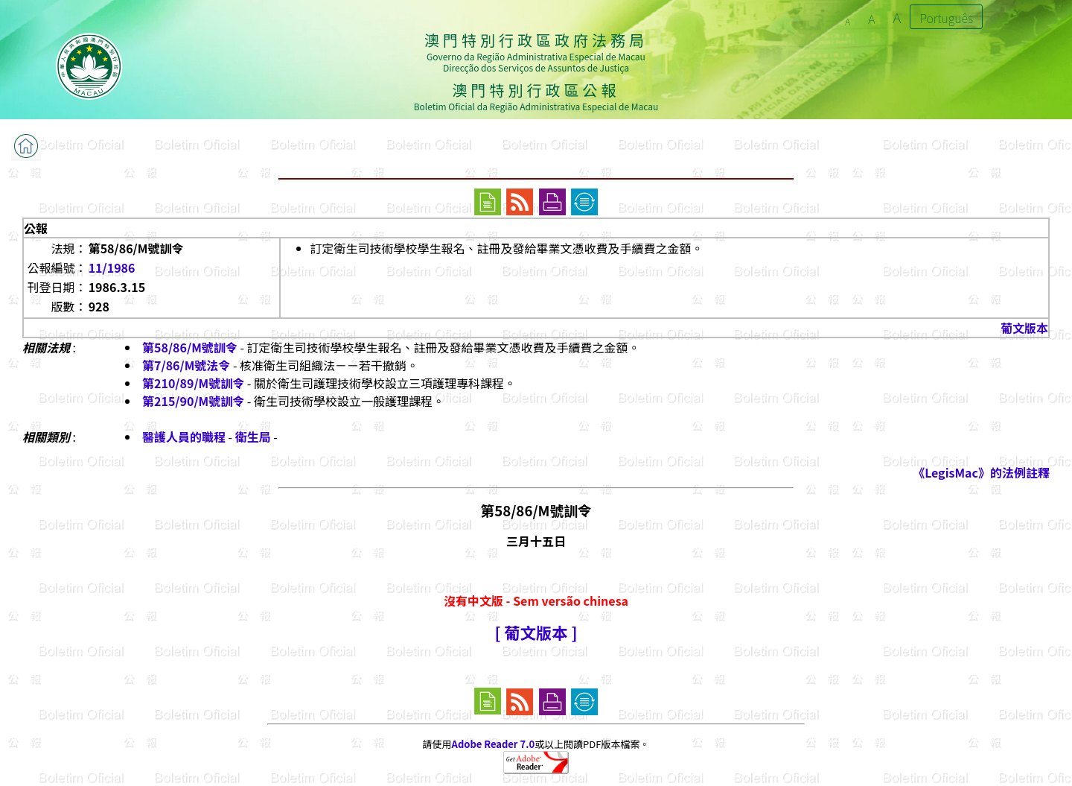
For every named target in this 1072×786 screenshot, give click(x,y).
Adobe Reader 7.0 (493, 744)
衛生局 (253, 437)
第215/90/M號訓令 (193, 401)
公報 (36, 228)
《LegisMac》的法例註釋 (981, 472)
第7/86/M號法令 (186, 365)
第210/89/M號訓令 (193, 383)
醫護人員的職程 (184, 437)
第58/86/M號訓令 (189, 347)
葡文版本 (1024, 328)
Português (946, 18)
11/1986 (112, 267)
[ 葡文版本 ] (535, 632)
